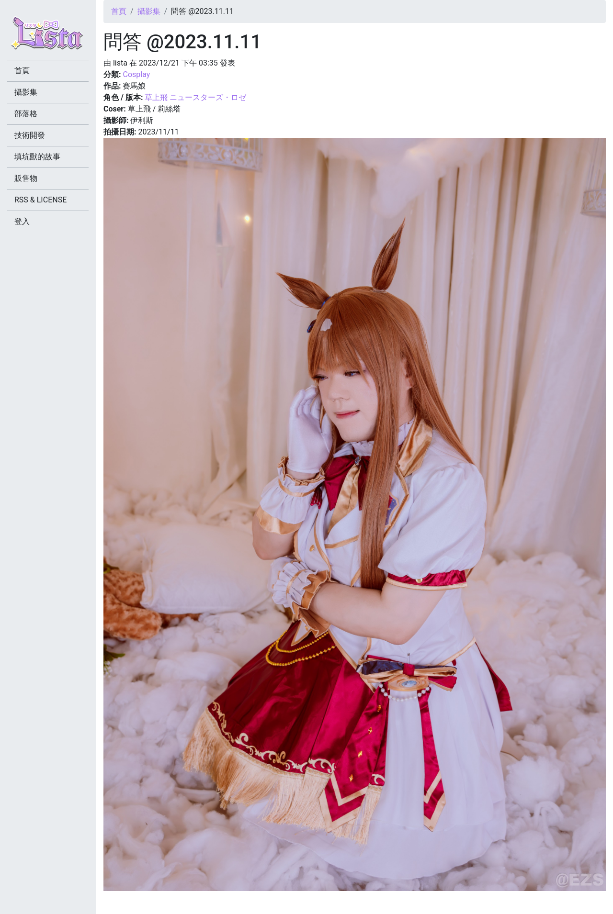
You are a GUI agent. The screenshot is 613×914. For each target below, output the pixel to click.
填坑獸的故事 (37, 156)
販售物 (25, 178)
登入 (22, 221)
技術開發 (29, 135)
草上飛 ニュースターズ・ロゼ (195, 97)
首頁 (118, 11)
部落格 (25, 113)
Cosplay (136, 74)
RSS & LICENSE (40, 199)
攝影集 (148, 11)
